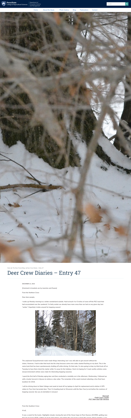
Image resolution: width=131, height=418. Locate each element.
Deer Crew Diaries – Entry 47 (35, 268)
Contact (94, 10)
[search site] (126, 4)
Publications (84, 10)
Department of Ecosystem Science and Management (35, 4)
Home (36, 10)
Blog (74, 10)
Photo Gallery (64, 10)
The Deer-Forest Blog (19, 268)
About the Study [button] (48, 10)
